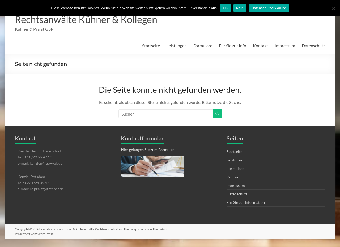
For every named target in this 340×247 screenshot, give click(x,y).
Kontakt (260, 45)
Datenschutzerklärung (268, 8)
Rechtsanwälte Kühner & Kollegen (86, 19)
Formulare (202, 45)
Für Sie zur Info (232, 45)
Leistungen (177, 45)
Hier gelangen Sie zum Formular (147, 149)
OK (225, 8)
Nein (240, 8)
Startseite (151, 45)
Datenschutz (313, 45)
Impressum (285, 45)
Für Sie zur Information (246, 202)
